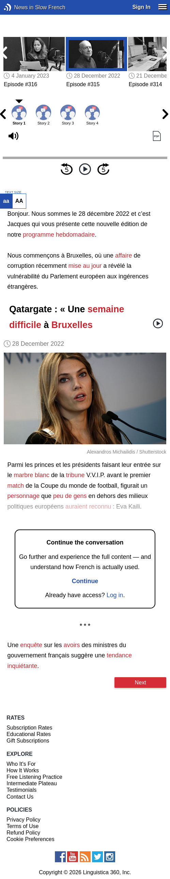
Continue (85, 581)
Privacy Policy (23, 820)
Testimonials (21, 790)
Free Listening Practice (34, 777)
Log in (115, 595)
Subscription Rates (29, 728)
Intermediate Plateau (31, 783)
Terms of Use (22, 826)
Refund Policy (23, 833)
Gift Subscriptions (27, 741)
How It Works (22, 770)
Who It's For (21, 764)
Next (140, 682)
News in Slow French (17, 7)
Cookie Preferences (30, 839)
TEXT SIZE (13, 192)
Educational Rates (28, 734)
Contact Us (19, 797)
